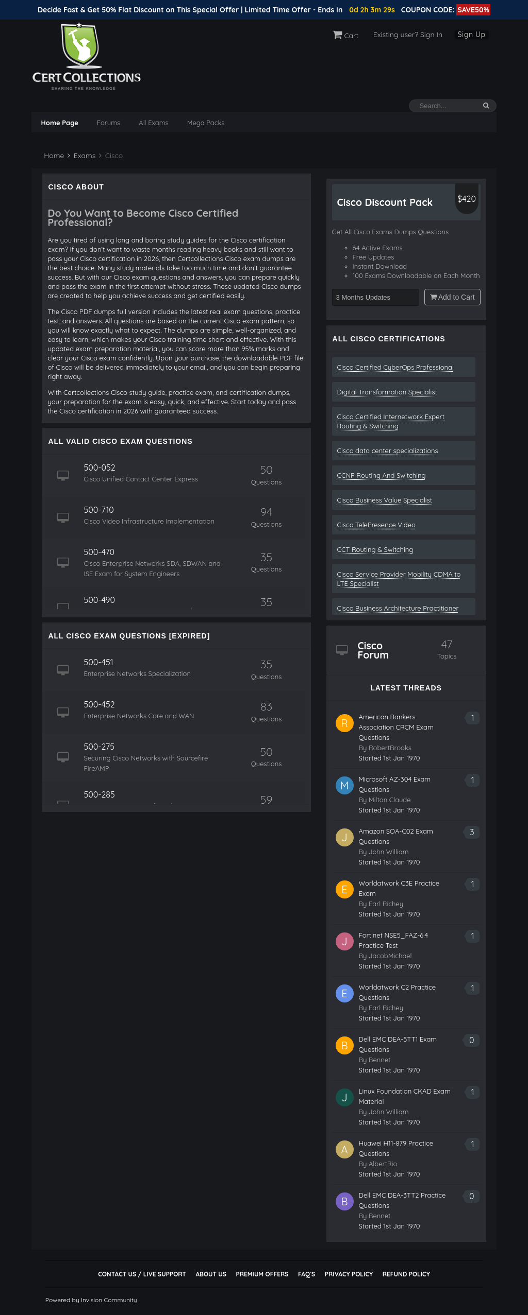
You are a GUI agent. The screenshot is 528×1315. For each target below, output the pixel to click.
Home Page (59, 122)
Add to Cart (452, 297)
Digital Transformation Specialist (387, 392)
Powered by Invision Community (91, 1300)
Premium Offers (262, 1274)
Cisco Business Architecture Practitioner (398, 608)
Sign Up (472, 34)
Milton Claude (390, 799)
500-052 (99, 467)
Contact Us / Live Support (142, 1274)
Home (53, 155)
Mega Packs (206, 122)
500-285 (99, 794)
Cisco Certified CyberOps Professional (395, 367)
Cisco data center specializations (387, 450)
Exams (81, 155)
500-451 (98, 662)
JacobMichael (390, 955)
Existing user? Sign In (407, 34)
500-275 (99, 746)
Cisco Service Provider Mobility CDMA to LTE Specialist (399, 578)
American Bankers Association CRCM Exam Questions (396, 727)
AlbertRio (383, 1164)
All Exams (153, 122)
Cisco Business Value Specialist (385, 500)
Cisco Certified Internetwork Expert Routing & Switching (390, 421)
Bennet (380, 1060)
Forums (108, 122)
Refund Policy (406, 1274)
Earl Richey (386, 903)
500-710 (98, 510)
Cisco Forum (373, 650)
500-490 (99, 600)
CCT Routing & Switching (375, 549)
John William (389, 851)
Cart (346, 35)
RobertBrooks (390, 747)
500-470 (99, 552)
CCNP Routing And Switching (381, 475)
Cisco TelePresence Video (376, 525)
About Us (210, 1274)
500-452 (99, 704)
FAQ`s (306, 1274)
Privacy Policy (349, 1274)
